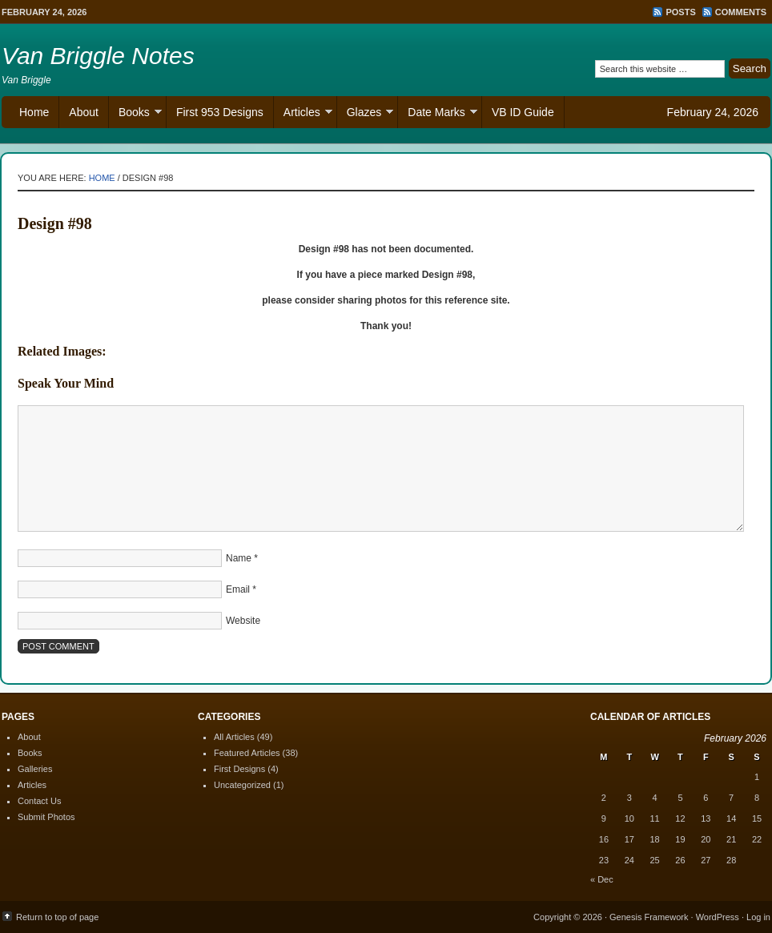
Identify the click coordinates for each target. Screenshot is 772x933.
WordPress (717, 917)
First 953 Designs (219, 112)
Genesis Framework (648, 917)
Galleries (35, 769)
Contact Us (39, 801)
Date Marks (437, 114)
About (84, 112)
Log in (758, 917)
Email (238, 589)
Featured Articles (247, 753)
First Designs (239, 769)
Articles (303, 114)
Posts (680, 12)
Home (34, 112)
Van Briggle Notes (98, 55)
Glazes (365, 114)
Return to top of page (57, 917)
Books (135, 114)
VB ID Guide (523, 112)
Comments (740, 12)
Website (243, 620)
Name (238, 558)
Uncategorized (242, 785)
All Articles (234, 737)
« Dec (601, 879)
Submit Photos (46, 817)
